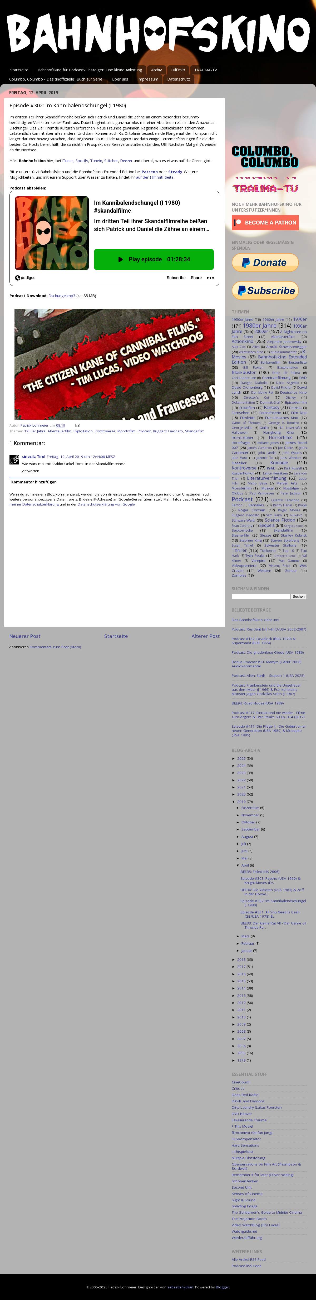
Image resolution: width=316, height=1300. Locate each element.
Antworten (30, 470)
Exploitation (83, 431)
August (247, 836)
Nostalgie (291, 488)
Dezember (250, 807)
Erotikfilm (247, 407)
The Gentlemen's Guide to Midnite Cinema (267, 1212)
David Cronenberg (247, 387)
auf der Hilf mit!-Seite (155, 177)
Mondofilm (126, 431)
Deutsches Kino (293, 392)
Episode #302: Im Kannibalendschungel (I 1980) (273, 902)
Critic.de (238, 1088)
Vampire (258, 560)
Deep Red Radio (245, 1094)
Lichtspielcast (242, 1151)
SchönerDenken (245, 1181)
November (250, 815)
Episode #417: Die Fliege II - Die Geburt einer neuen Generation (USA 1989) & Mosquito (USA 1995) (269, 730)
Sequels (267, 525)
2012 (242, 1002)
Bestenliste (298, 362)
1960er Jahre (273, 319)
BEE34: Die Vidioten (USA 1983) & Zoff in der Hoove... (272, 891)
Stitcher (111, 160)
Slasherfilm (241, 535)
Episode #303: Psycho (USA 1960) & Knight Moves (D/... (270, 880)
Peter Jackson (291, 493)
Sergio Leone (293, 526)
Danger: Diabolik (254, 383)
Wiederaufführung (247, 1237)
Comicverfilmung (276, 377)
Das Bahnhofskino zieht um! (255, 619)
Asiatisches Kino (251, 352)
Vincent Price (279, 565)
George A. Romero (284, 423)
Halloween (240, 432)
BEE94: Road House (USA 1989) (258, 703)
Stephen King (250, 540)
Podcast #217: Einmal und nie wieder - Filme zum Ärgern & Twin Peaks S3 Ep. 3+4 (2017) (268, 714)
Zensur (291, 570)
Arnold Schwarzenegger (286, 346)
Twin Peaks (255, 555)
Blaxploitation (287, 367)
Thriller (239, 550)
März (246, 936)
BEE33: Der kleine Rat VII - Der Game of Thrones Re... (273, 925)
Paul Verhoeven (262, 493)
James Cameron (260, 448)
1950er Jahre (242, 319)
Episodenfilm (296, 402)
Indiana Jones (268, 443)
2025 (242, 758)
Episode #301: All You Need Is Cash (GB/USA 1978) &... (270, 914)
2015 (242, 981)
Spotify (82, 160)
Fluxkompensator (246, 1139)
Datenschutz (178, 79)
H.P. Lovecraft (289, 428)
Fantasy (271, 407)
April (245, 865)
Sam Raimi (274, 515)
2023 (242, 772)
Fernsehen (240, 412)
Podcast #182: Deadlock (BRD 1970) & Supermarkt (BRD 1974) (263, 640)
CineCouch (241, 1082)
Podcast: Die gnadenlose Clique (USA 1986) (268, 652)
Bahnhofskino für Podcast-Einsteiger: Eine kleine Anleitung (90, 69)
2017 (242, 966)
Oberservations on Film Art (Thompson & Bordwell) (266, 1166)
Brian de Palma (286, 373)
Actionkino (242, 341)
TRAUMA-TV (205, 69)
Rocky (302, 505)
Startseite (19, 69)
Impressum (147, 79)
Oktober (248, 822)
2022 (242, 780)
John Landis (267, 453)
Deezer (126, 160)
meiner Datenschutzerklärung (34, 504)
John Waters (292, 453)
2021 (242, 787)
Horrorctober (242, 437)
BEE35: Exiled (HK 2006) (260, 871)
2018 (242, 959)
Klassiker (239, 463)
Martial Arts (286, 483)
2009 (242, 1024)
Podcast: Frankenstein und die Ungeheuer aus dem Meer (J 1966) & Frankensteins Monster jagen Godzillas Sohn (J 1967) (266, 689)
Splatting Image (245, 1206)
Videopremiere (244, 565)
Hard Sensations (245, 1145)
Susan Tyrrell (243, 545)
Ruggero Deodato (168, 431)
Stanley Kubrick (294, 535)
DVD (303, 377)
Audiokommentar (283, 352)
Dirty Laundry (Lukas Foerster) (257, 1107)
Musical (267, 488)
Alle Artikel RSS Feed (249, 1259)
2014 (242, 988)
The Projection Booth (249, 1218)
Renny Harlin (282, 505)
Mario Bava (257, 483)
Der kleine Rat (262, 392)
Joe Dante (285, 448)
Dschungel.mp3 (61, 295)
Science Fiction (280, 520)
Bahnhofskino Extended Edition (269, 359)
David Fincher (281, 387)
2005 (242, 1053)
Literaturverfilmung (267, 478)
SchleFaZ (295, 515)
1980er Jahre (35, 431)
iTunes (67, 160)
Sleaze (265, 535)
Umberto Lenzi (285, 556)
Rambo (237, 505)
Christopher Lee (244, 378)
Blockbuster (244, 372)
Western (264, 570)
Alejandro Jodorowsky (284, 341)
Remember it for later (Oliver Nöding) (263, 1174)
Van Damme (289, 560)
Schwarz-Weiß (243, 520)
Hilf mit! (178, 69)
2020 (242, 794)
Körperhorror (243, 473)
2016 (242, 974)
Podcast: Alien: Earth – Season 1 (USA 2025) (268, 675)
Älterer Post (206, 636)
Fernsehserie (270, 412)
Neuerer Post (25, 636)
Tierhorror (268, 550)
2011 (242, 1009)
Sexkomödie (242, 530)
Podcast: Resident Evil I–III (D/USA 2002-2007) (269, 629)
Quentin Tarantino (285, 500)
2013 (242, 995)
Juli (244, 843)
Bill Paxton (253, 367)
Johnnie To (264, 458)
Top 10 (288, 550)
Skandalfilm (195, 431)
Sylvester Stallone (280, 545)
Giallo (264, 427)
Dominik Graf (270, 402)
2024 (242, 765)
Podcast (144, 431)
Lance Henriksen (275, 473)
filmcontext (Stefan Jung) (252, 1132)
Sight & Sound (243, 1200)
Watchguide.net (244, 1231)
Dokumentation (243, 402)
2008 (242, 1031)
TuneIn (96, 160)
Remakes (256, 505)
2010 (242, 1017)
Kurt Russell (293, 468)
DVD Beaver (242, 1113)
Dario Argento (287, 383)
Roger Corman (251, 510)
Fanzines (295, 408)
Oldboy (237, 493)
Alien (256, 346)
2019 (242, 801)
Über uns (120, 79)
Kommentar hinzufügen (34, 482)
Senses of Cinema (247, 1193)
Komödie (279, 463)
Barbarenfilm (270, 362)
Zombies (239, 575)
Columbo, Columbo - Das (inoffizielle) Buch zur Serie (55, 79)
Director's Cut (256, 397)
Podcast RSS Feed (246, 1265)
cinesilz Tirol (33, 456)
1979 (242, 1060)
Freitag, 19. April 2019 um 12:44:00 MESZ (81, 456)
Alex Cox (238, 346)
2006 (242, 1045)
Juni (244, 850)
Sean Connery (242, 525)
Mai (244, 858)
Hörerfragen (241, 443)
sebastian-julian (180, 1287)
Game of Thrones (246, 423)
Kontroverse (105, 431)
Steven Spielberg (285, 540)
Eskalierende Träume (249, 1120)
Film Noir (299, 412)
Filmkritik (247, 417)
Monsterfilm (242, 488)
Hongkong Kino (278, 432)
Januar (247, 950)
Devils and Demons (248, 1101)
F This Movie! (242, 1126)
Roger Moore (289, 510)
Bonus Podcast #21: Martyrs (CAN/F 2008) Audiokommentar (267, 663)
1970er (300, 319)
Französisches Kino (281, 417)
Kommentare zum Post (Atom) (55, 646)
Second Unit (241, 1187)
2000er (261, 331)
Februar (248, 943)
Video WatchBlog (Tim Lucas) (256, 1225)
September (251, 829)
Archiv (156, 69)
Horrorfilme (281, 437)
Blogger (222, 1287)
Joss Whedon (291, 458)
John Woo (239, 458)
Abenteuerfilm (59, 431)
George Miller (242, 428)
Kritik (271, 468)
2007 (242, 1038)
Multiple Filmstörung (248, 1158)
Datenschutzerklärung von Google (106, 504)
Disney (291, 397)
